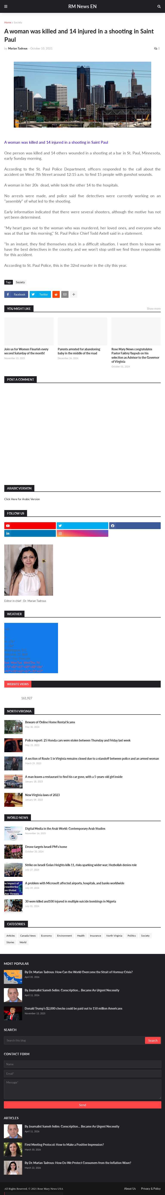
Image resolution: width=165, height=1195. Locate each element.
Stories (10, 942)
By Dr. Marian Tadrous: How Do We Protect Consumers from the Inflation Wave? (78, 1163)
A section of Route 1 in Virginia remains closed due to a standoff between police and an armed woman (92, 758)
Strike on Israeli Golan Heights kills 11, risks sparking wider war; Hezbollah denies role (81, 865)
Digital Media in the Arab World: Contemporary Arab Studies (65, 828)
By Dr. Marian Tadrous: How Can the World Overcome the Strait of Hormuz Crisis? (79, 972)
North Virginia (114, 935)
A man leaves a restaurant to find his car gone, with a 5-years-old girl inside (73, 777)
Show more (154, 308)
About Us (130, 1188)
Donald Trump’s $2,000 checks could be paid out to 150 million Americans (73, 1008)
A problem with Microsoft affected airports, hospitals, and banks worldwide (74, 883)
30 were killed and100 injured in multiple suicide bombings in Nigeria (70, 901)
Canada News (28, 935)
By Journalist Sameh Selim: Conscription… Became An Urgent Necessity (72, 990)
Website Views (18, 684)
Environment (64, 935)
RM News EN (82, 6)
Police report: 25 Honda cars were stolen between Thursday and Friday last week (77, 740)
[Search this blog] (75, 1040)
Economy (46, 935)
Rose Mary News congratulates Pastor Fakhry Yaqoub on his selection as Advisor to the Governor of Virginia (135, 355)
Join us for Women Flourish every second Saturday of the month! (26, 351)
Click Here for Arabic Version (22, 499)
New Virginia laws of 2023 (42, 795)
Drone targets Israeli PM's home (46, 847)
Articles (10, 935)
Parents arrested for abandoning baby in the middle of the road (79, 351)
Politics (132, 935)
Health (81, 935)
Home (7, 22)
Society (18, 22)
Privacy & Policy (151, 1188)
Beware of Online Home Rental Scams (50, 722)
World (23, 942)
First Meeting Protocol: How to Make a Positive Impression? (64, 1144)
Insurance (95, 935)
